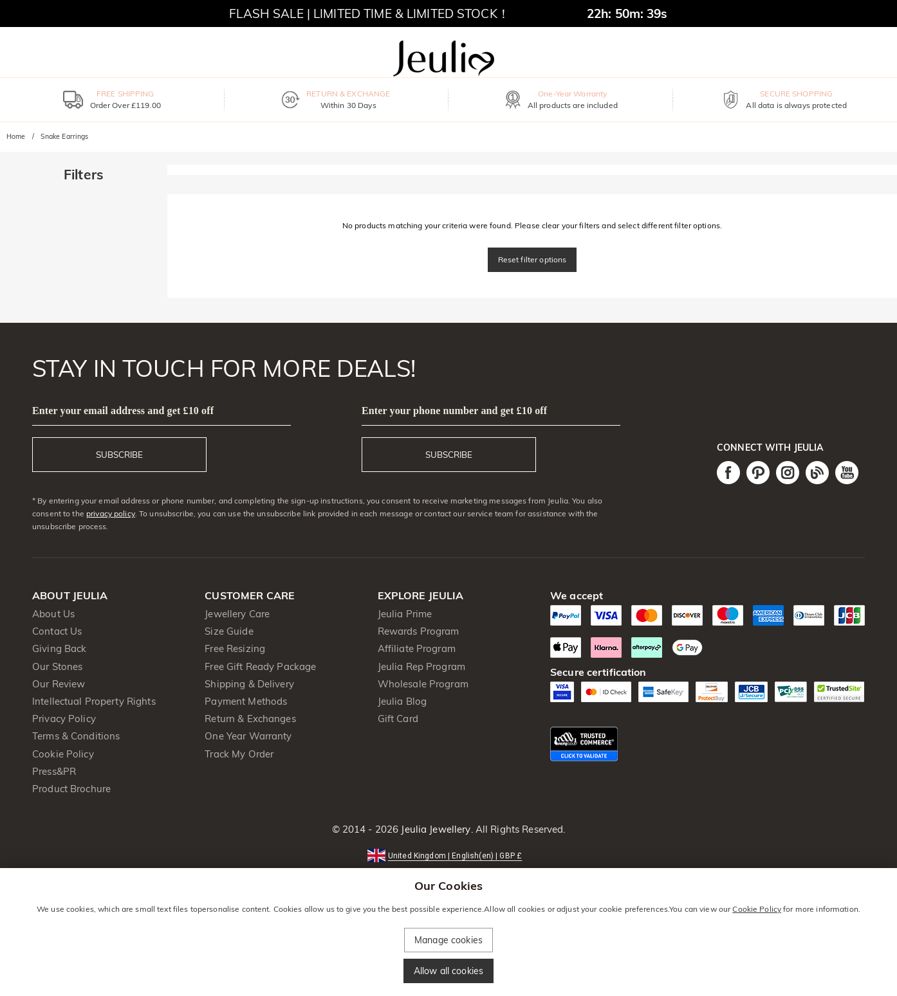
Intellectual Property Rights (94, 701)
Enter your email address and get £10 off (123, 410)
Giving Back (59, 648)
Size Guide (229, 631)
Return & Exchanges (250, 718)
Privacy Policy (64, 718)
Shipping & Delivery (249, 684)
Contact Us (57, 631)
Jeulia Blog (402, 701)
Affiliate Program (417, 648)
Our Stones (57, 666)
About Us (53, 614)
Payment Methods (246, 701)
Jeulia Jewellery (434, 829)
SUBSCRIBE (119, 454)
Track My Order (239, 754)
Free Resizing (235, 648)
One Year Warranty (248, 736)
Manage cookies (448, 940)
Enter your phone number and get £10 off (454, 410)
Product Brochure (71, 789)
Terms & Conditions (76, 736)
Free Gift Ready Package (260, 666)
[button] (448, 854)
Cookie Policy (63, 754)
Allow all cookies (448, 971)
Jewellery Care (237, 614)
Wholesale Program (423, 684)
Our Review (58, 684)
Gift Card (398, 718)
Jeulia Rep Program (421, 666)
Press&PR (54, 771)
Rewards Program (418, 631)
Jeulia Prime (405, 614)
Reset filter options (532, 259)
